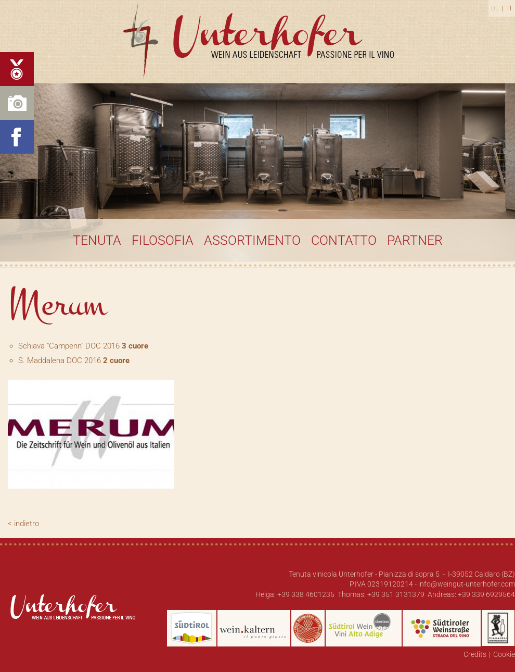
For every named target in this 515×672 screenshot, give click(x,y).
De (495, 8)
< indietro (23, 523)
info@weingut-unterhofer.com (466, 584)
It (509, 8)
